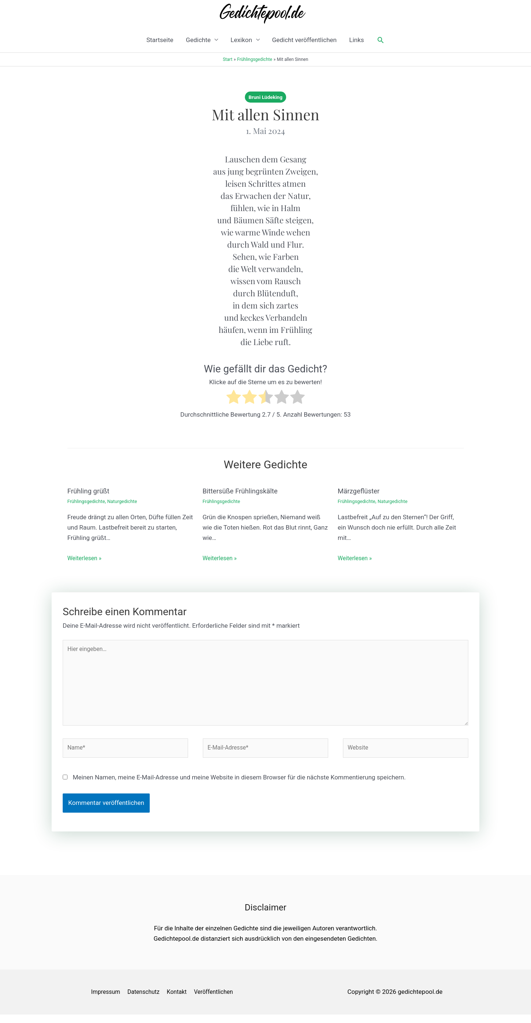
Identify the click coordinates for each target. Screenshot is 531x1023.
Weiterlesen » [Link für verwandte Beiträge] (86, 558)
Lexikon (241, 40)
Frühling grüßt (90, 490)
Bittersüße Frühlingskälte (243, 490)
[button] (380, 40)
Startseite (159, 40)
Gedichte (198, 40)
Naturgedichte (127, 501)
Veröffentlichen (221, 1000)
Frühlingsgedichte (87, 501)
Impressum (104, 1000)
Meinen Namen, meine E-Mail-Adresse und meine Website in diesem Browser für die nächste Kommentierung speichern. (239, 786)
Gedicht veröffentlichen (304, 40)
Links (356, 40)
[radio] (233, 398)
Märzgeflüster (360, 490)
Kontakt (181, 1000)
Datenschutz (145, 1000)
